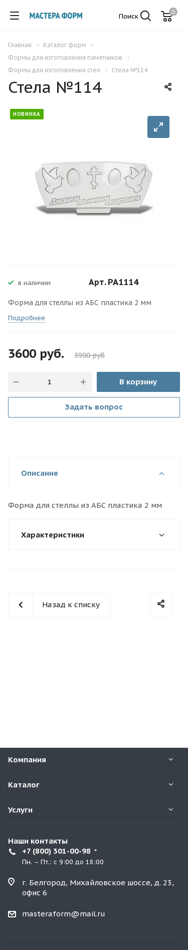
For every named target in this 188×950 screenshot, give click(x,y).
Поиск (135, 16)
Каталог (24, 784)
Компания (27, 759)
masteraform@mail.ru (63, 913)
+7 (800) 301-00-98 (56, 851)
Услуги (20, 810)
